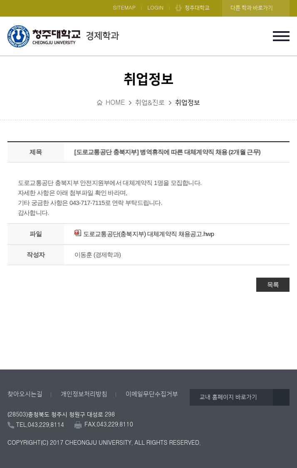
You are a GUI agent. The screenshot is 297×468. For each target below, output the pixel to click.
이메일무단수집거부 (152, 394)
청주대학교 (197, 8)
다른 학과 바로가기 (251, 8)
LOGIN (155, 8)
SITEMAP (124, 8)
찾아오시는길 (24, 394)
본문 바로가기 (148, 0)
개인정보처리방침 (84, 394)
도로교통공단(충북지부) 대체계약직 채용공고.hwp (144, 233)
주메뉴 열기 (281, 36)
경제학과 (63, 36)
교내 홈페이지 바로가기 (228, 397)
